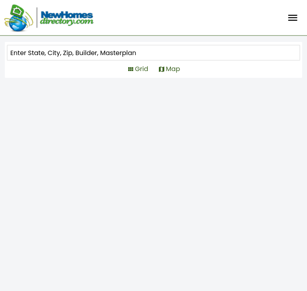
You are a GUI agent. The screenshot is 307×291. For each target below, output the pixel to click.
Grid (141, 68)
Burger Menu (293, 18)
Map (173, 68)
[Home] (48, 18)
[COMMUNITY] (130, 52)
